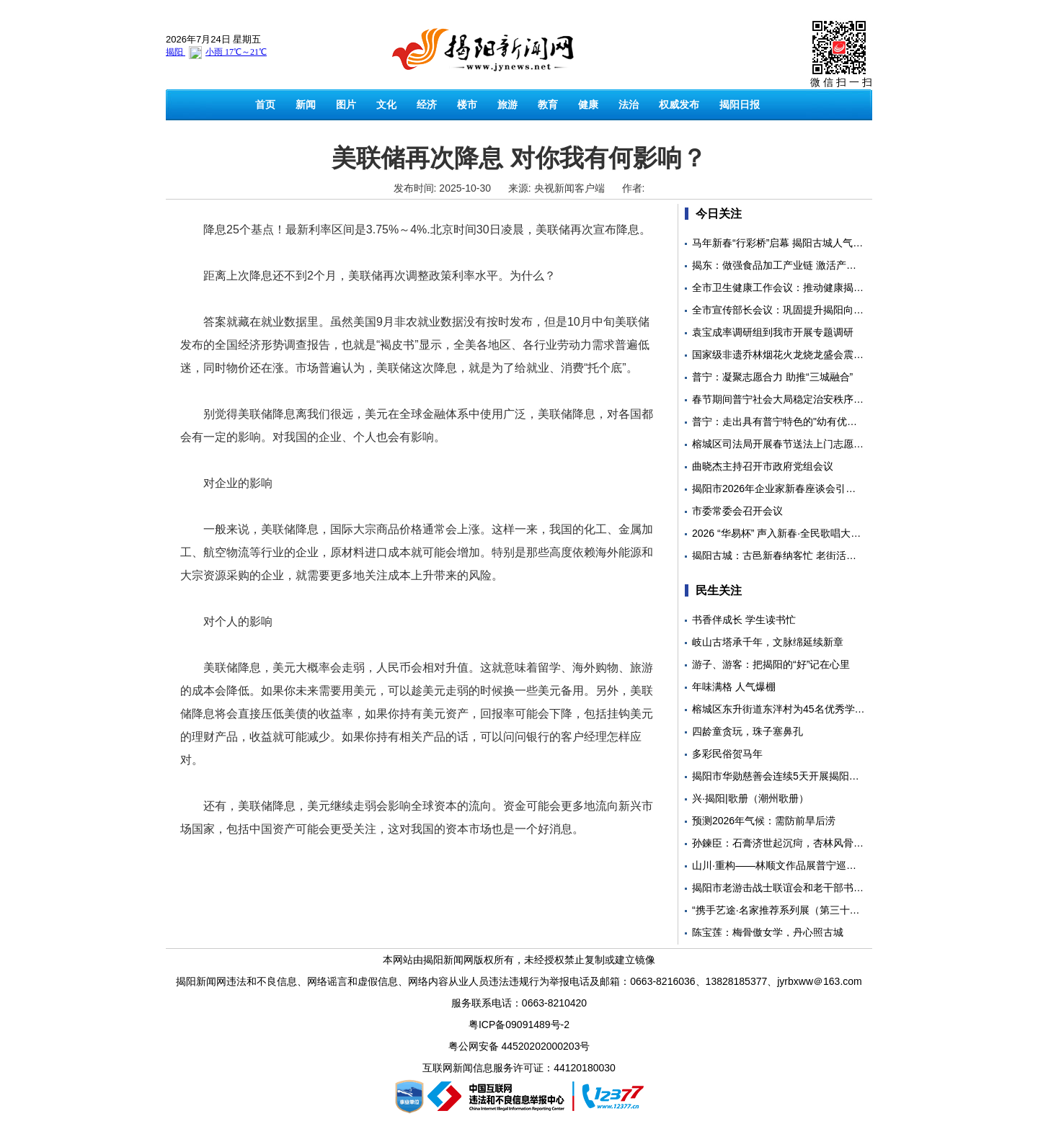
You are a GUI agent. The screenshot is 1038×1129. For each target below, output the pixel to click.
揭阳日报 (739, 104)
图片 (346, 104)
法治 (628, 104)
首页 (265, 104)
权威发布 (679, 104)
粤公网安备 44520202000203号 (519, 1046)
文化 (386, 104)
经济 (427, 104)
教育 (548, 104)
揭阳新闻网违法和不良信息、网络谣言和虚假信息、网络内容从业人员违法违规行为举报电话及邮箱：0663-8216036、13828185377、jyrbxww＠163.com (518, 981)
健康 (588, 104)
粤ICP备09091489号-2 (519, 1024)
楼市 (467, 104)
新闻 (306, 104)
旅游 (507, 104)
